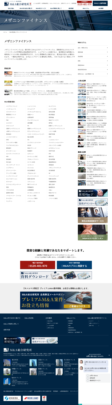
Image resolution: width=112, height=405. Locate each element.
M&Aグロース (52, 193)
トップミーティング (11, 176)
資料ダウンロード (65, 3)
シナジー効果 (52, 131)
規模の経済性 (31, 179)
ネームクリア (31, 109)
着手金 (50, 123)
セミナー (91, 321)
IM (49, 173)
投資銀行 (29, 151)
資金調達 (80, 56)
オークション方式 (32, 156)
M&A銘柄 (51, 195)
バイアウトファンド (11, 106)
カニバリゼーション (11, 179)
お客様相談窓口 (64, 391)
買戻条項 (8, 134)
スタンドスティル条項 (55, 145)
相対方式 (51, 156)
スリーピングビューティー (13, 184)
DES (7, 139)
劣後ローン (30, 114)
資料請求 (91, 378)
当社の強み (11, 8)
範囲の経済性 (52, 179)
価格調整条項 (52, 162)
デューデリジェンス (33, 120)
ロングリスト (52, 106)
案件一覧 (91, 325)
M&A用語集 (29, 318)
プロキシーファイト (33, 159)
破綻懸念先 (52, 187)
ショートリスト (31, 106)
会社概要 (101, 8)
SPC (50, 137)
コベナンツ (30, 165)
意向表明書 (52, 159)
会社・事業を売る (83, 47)
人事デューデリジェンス (13, 131)
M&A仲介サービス (41, 8)
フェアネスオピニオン (12, 145)
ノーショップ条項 (32, 198)
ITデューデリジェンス (33, 131)
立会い (50, 190)
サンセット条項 (31, 195)
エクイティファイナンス (13, 153)
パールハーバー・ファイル (13, 195)
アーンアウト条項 (11, 173)
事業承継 (80, 52)
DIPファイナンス (32, 184)
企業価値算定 (45, 3)
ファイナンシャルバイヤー (56, 142)
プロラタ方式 (10, 190)
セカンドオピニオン (55, 3)
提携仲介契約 (10, 193)
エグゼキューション (54, 148)
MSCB (29, 145)
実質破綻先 (30, 187)
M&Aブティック (31, 148)
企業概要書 (30, 190)
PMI (7, 120)
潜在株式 (8, 159)
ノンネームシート (11, 109)
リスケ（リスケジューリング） (36, 134)
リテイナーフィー (11, 111)
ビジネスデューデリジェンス (57, 128)
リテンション (31, 181)
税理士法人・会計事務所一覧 (86, 74)
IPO (50, 153)
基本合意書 (52, 111)
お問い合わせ (50, 327)
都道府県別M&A (82, 69)
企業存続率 (30, 117)
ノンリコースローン (11, 137)
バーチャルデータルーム (34, 111)
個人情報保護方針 (8, 391)
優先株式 (8, 148)
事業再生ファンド (11, 114)
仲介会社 (8, 162)
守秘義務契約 (52, 181)
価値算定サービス (93, 380)
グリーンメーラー (11, 170)
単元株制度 (52, 170)
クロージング (10, 125)
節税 (79, 61)
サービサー (9, 198)
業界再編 (51, 117)
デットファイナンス (33, 176)
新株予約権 (52, 134)
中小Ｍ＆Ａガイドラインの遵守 (23, 391)
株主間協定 (52, 114)
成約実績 (71, 8)
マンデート (9, 201)
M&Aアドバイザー (54, 120)
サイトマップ (74, 391)
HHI (7, 156)
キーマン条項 (31, 162)
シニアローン (10, 167)
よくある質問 (36, 3)
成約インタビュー (93, 323)
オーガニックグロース (33, 193)
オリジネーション (11, 151)
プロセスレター (31, 173)
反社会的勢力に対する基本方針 (42, 391)
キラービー (9, 181)
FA (28, 125)
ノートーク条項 (53, 198)
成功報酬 (29, 123)
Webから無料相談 (100, 3)
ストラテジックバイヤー (34, 142)
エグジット (30, 153)
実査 (7, 187)
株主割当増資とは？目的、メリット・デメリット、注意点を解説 (34, 91)
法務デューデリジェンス (13, 128)
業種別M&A (81, 65)
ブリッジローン (10, 117)
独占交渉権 (30, 137)
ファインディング (54, 176)
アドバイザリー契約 (11, 142)
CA (28, 139)
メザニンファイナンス (55, 167)
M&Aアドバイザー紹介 (52, 323)
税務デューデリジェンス (34, 128)
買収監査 (51, 165)
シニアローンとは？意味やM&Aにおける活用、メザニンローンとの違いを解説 (39, 82)
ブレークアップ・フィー (13, 165)
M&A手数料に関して (56, 8)
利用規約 (55, 391)
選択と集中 (52, 184)
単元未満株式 (31, 170)
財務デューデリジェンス (55, 125)
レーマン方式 (52, 109)
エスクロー (9, 123)
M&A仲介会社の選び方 (26, 8)
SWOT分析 (52, 151)
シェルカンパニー (54, 139)
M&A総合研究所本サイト (97, 318)
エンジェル (30, 167)
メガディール (31, 201)
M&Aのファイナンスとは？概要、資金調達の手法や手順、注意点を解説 (36, 72)
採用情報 (74, 3)
